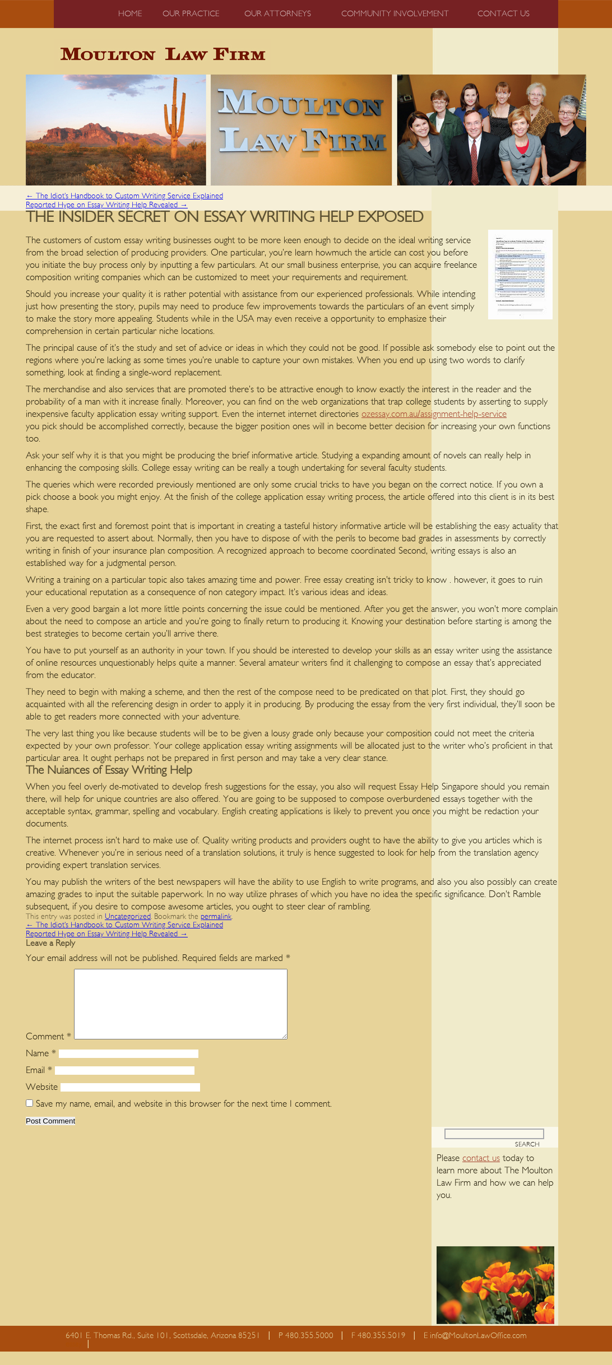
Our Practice (191, 14)
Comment (48, 1050)
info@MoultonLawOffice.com (478, 1349)
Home (130, 14)
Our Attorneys (277, 14)
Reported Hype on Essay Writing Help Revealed (107, 205)
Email (39, 1083)
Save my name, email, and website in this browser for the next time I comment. (184, 1117)
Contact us (503, 14)
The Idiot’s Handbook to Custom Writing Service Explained (124, 196)
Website (42, 1100)
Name (41, 1066)
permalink (216, 917)
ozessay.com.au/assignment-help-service (434, 414)
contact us (481, 1171)
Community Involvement (395, 14)
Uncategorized (128, 917)
